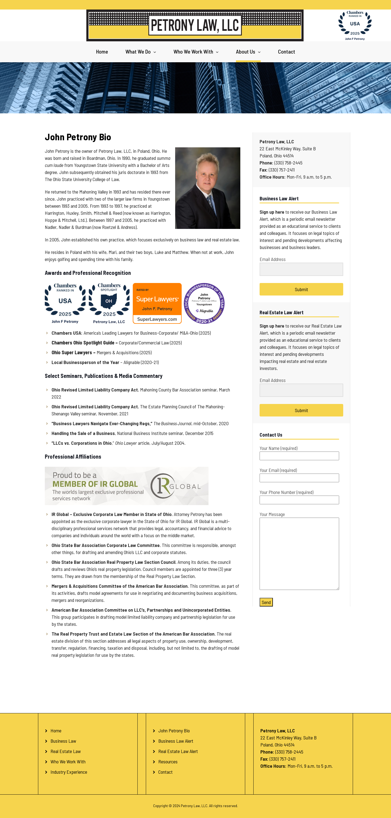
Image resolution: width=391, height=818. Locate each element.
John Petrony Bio (174, 730)
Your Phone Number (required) (299, 496)
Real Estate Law (66, 751)
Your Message (299, 551)
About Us (245, 51)
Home (102, 51)
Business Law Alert (175, 741)
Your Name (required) (299, 452)
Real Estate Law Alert (178, 751)
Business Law (63, 741)
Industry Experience (69, 772)
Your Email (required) (299, 474)
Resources (168, 761)
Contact (286, 51)
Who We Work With (193, 51)
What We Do (138, 51)
